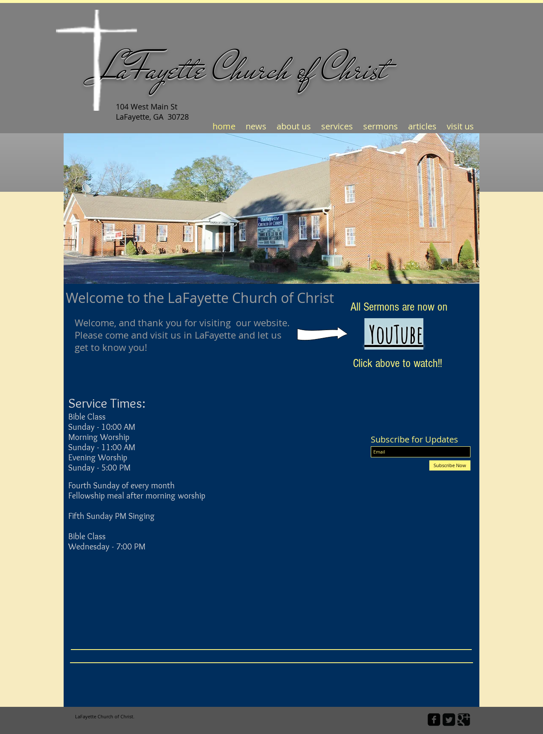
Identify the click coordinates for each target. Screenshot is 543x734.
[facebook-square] (434, 719)
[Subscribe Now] (449, 465)
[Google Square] (463, 719)
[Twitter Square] (448, 719)
